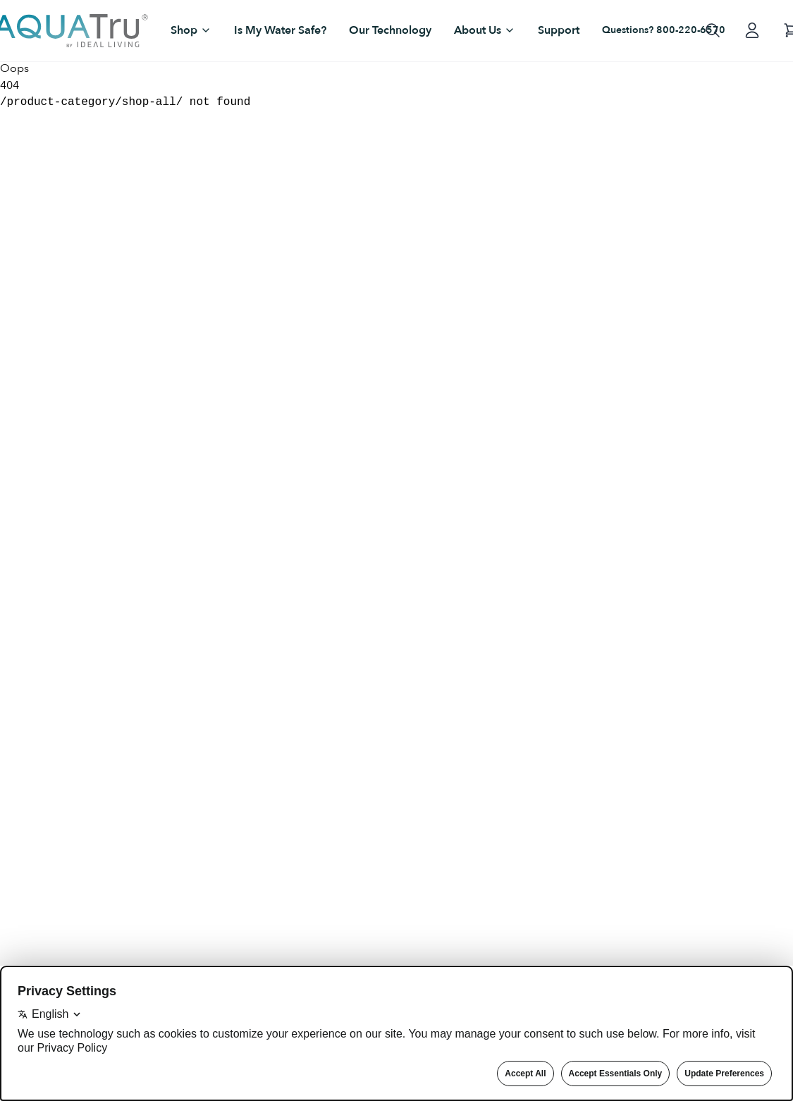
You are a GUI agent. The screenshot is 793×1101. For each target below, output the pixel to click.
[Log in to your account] (752, 30)
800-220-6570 (690, 30)
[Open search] (712, 30)
